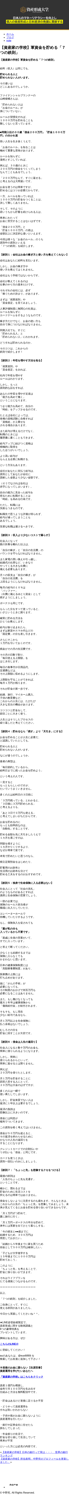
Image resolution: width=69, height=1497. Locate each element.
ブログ (10, 37)
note (8, 40)
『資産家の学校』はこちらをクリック (21, 1376)
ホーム (10, 34)
